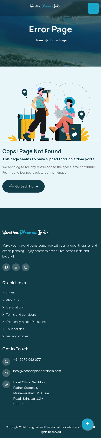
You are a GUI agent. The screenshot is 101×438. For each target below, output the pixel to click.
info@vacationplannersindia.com (37, 371)
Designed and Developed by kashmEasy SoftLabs (59, 427)
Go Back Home (23, 186)
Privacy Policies (17, 336)
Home (39, 40)
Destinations (15, 307)
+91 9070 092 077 (27, 360)
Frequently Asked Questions (26, 322)
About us (12, 300)
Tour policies (15, 329)
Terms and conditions (21, 314)
